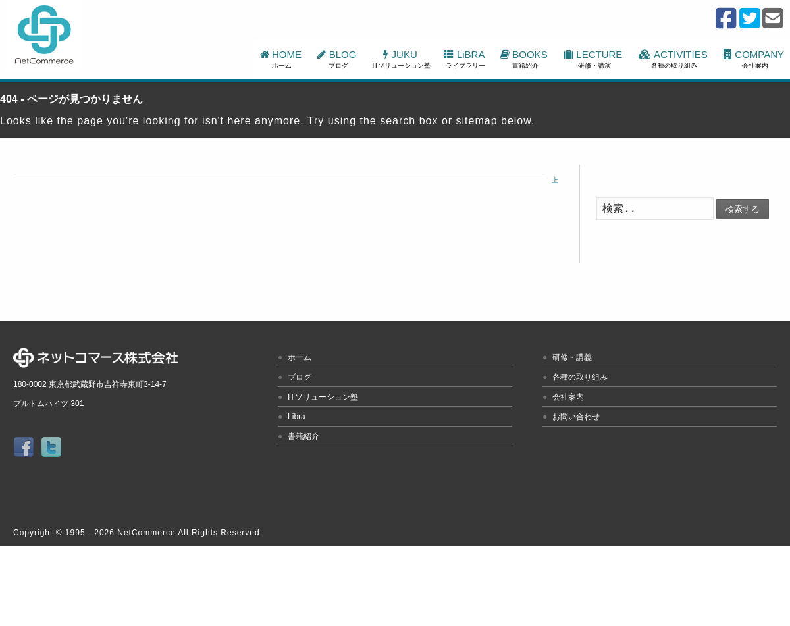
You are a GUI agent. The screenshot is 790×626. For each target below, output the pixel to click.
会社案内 (568, 397)
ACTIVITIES (674, 59)
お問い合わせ (576, 416)
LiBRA (465, 59)
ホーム (299, 357)
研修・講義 (572, 357)
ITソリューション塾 (323, 397)
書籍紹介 (303, 436)
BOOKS (525, 59)
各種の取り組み (580, 377)
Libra (296, 416)
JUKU (402, 59)
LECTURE (594, 59)
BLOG (338, 59)
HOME (282, 59)
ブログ (299, 377)
